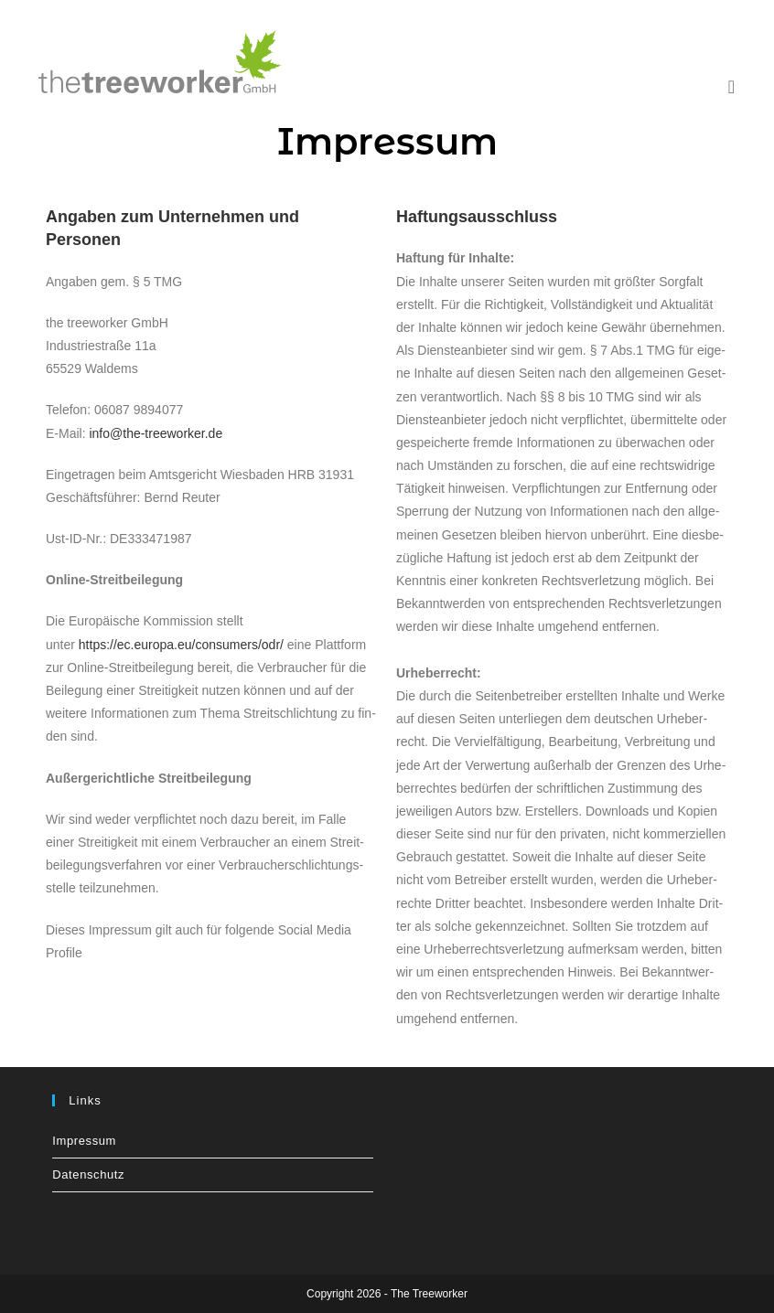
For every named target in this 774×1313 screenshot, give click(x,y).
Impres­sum (84, 1141)
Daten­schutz (88, 1174)
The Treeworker (429, 1293)
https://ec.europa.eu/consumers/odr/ (181, 644)
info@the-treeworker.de (155, 433)
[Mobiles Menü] (732, 87)
